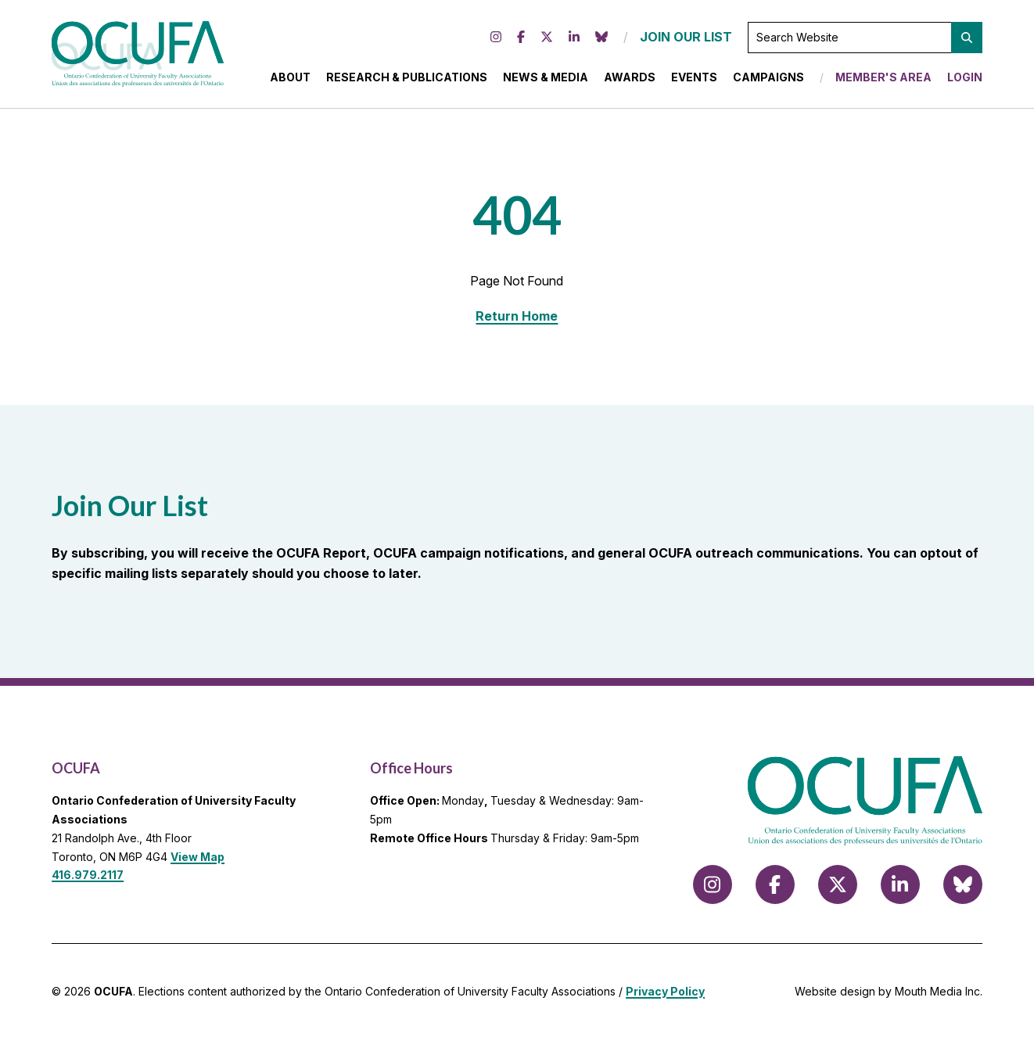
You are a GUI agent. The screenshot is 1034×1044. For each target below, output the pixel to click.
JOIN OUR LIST (686, 39)
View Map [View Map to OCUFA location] (197, 861)
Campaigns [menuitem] (768, 79)
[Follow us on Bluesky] (601, 40)
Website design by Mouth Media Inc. (888, 996)
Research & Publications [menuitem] (406, 79)
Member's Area (883, 79)
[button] (966, 40)
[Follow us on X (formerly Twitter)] (546, 40)
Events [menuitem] (694, 79)
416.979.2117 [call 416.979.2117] (88, 879)
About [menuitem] (290, 79)
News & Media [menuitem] (545, 79)
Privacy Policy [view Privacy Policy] (665, 996)
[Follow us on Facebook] (521, 40)
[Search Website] (865, 40)
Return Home (517, 320)
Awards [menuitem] (629, 79)
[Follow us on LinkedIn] (574, 40)
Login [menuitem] (964, 79)
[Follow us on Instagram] (495, 40)
